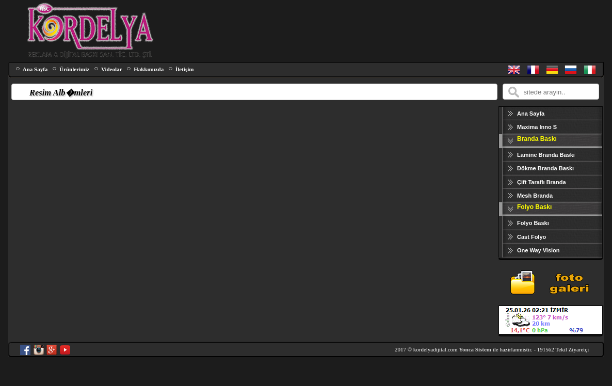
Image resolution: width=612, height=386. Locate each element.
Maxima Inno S (537, 127)
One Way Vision (538, 250)
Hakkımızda (149, 69)
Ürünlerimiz (74, 69)
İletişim (184, 69)
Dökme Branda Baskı (545, 168)
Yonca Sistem (475, 349)
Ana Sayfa (35, 69)
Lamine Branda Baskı (546, 155)
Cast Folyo (531, 237)
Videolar (111, 69)
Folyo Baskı (533, 223)
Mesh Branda (535, 195)
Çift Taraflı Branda (541, 182)
